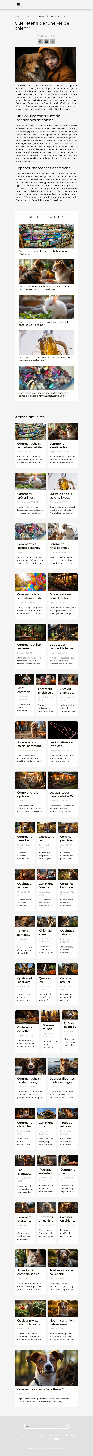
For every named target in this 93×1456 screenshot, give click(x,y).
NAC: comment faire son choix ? (24, 694)
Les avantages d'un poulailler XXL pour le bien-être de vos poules (62, 798)
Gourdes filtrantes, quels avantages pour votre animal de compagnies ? (62, 1084)
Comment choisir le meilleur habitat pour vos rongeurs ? (45, 252)
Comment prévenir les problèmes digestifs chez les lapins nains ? (44, 323)
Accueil (18, 16)
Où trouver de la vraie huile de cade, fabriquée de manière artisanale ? (45, 359)
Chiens (39, 1435)
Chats (23, 1435)
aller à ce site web (68, 143)
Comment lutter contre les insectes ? (46, 1128)
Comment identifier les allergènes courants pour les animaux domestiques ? (44, 288)
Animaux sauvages (54, 1437)
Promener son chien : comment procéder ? (29, 746)
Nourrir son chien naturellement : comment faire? (62, 1324)
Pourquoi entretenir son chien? (46, 1173)
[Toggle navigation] (18, 4)
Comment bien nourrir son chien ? (68, 1175)
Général (28, 16)
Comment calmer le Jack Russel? (40, 1389)
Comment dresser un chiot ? (24, 1220)
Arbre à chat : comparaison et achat (28, 1274)
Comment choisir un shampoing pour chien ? (29, 1082)
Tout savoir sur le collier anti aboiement (61, 1274)
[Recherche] (43, 1426)
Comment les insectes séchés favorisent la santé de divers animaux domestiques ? (43, 394)
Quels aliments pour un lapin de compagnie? (28, 1324)
